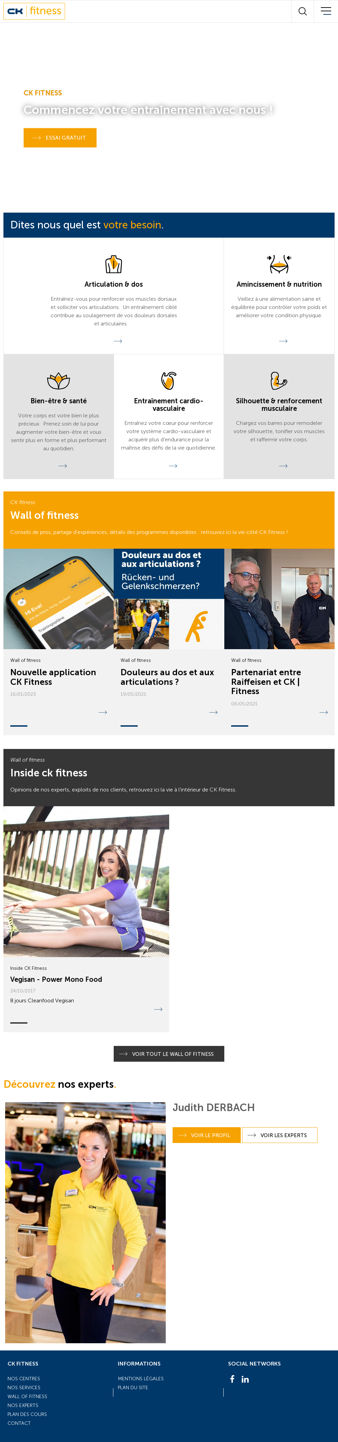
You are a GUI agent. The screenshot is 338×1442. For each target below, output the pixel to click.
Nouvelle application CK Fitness (53, 677)
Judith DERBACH (214, 1107)
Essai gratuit (59, 138)
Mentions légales (141, 1379)
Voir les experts (277, 1135)
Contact (19, 1423)
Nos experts (23, 1405)
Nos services (24, 1388)
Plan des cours (27, 1414)
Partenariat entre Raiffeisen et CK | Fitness (266, 681)
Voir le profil (204, 1135)
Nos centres (24, 1379)
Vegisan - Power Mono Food (56, 979)
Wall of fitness (27, 1396)
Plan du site (133, 1388)
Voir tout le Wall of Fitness (166, 1054)
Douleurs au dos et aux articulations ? (167, 677)
